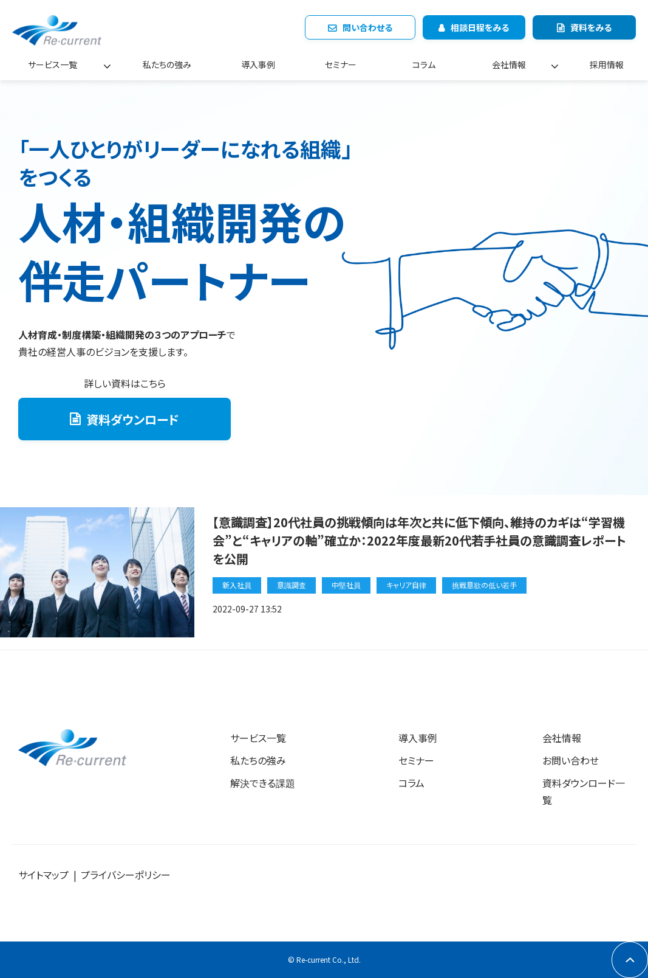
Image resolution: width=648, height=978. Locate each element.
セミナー (340, 64)
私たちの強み (167, 64)
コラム (423, 64)
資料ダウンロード (132, 419)
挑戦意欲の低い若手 (484, 585)
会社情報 (509, 64)
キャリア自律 (406, 585)
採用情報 (607, 64)
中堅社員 (346, 585)
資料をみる (591, 27)
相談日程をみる (480, 27)
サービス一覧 (52, 64)
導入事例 (258, 64)
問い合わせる (367, 27)
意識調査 (291, 585)
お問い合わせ (570, 760)
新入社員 (236, 585)
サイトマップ (43, 874)
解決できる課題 (262, 782)
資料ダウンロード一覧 (583, 791)
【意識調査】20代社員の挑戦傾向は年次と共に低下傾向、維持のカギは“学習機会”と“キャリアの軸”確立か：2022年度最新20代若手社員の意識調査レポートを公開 (419, 540)
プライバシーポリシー (126, 874)
